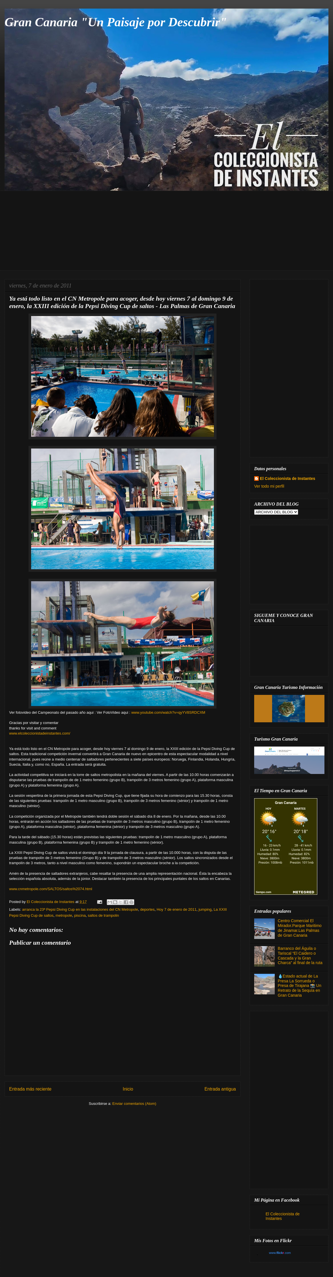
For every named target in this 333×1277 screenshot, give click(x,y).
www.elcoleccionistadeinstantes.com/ (39, 733)
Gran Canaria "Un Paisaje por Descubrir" (116, 22)
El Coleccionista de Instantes (287, 478)
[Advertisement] (171, 231)
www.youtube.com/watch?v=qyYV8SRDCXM (168, 712)
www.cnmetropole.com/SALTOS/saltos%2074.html (50, 889)
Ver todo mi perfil (269, 486)
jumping (205, 909)
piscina (80, 915)
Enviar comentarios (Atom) (134, 1103)
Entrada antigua (220, 1089)
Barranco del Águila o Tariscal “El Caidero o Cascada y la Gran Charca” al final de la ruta (300, 955)
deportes (147, 909)
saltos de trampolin (103, 915)
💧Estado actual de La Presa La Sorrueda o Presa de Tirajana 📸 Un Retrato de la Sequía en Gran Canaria (299, 986)
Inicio (128, 1089)
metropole (64, 915)
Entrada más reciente (30, 1089)
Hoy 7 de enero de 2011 (176, 909)
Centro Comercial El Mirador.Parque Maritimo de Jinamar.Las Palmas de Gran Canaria (300, 927)
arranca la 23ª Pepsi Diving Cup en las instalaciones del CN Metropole (80, 909)
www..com (280, 1252)
